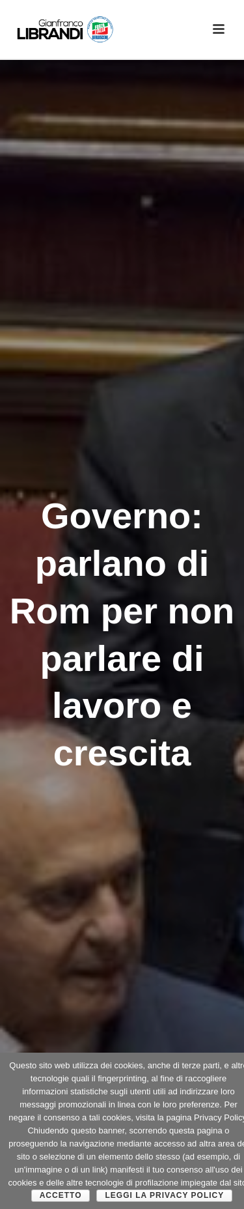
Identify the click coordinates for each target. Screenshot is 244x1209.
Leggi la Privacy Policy (164, 1195)
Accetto (61, 1195)
